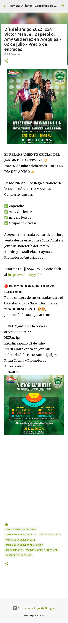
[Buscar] (63, 5)
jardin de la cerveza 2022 (20, 540)
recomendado (14, 550)
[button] (6, 61)
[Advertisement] (33, 481)
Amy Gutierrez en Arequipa (21, 529)
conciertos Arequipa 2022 (21, 534)
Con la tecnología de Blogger (34, 608)
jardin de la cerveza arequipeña (24, 545)
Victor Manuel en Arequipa (41, 550)
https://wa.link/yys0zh (25, 275)
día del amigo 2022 (50, 534)
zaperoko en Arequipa (18, 555)
